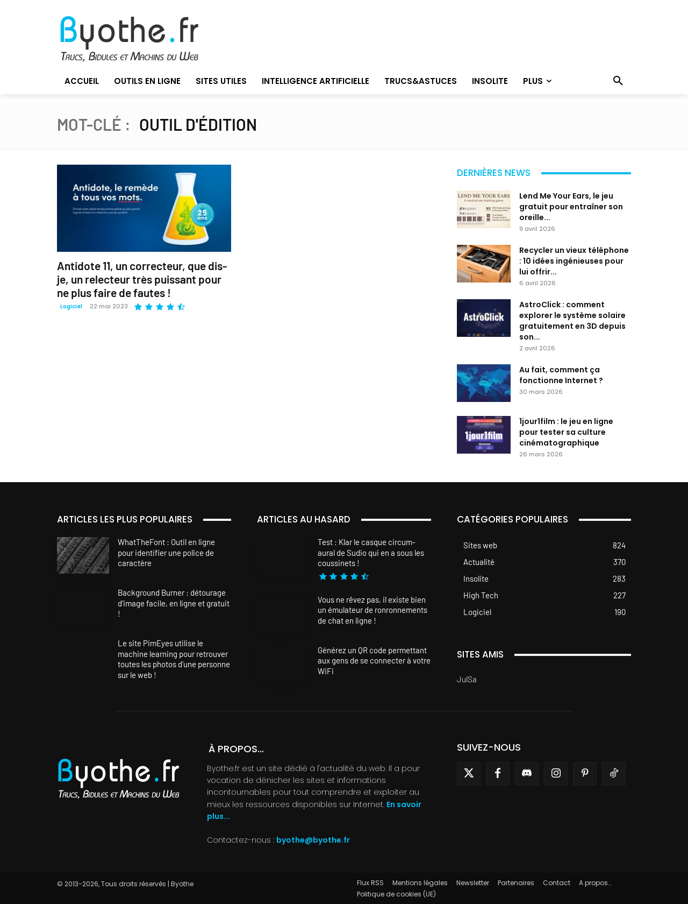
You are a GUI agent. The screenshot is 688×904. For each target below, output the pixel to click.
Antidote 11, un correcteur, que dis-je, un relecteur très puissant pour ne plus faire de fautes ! (142, 279)
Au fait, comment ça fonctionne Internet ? (561, 375)
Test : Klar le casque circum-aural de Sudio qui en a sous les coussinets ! (371, 552)
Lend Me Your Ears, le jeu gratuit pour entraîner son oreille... (571, 206)
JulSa (467, 679)
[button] (618, 81)
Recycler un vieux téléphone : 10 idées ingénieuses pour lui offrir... (574, 261)
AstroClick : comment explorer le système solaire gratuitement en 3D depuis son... (572, 320)
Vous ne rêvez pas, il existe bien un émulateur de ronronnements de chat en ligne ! (372, 610)
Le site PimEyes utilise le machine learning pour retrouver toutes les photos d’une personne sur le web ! (174, 659)
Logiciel (71, 306)
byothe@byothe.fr (313, 840)
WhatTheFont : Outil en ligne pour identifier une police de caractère (166, 552)
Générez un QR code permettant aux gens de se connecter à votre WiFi (374, 660)
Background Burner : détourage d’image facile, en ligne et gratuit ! (174, 603)
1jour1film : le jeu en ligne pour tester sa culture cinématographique (566, 432)
